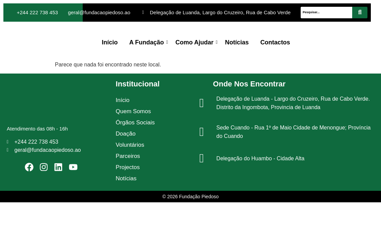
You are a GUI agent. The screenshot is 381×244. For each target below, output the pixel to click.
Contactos (275, 42)
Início (110, 42)
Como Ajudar (196, 42)
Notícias (237, 42)
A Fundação (147, 42)
